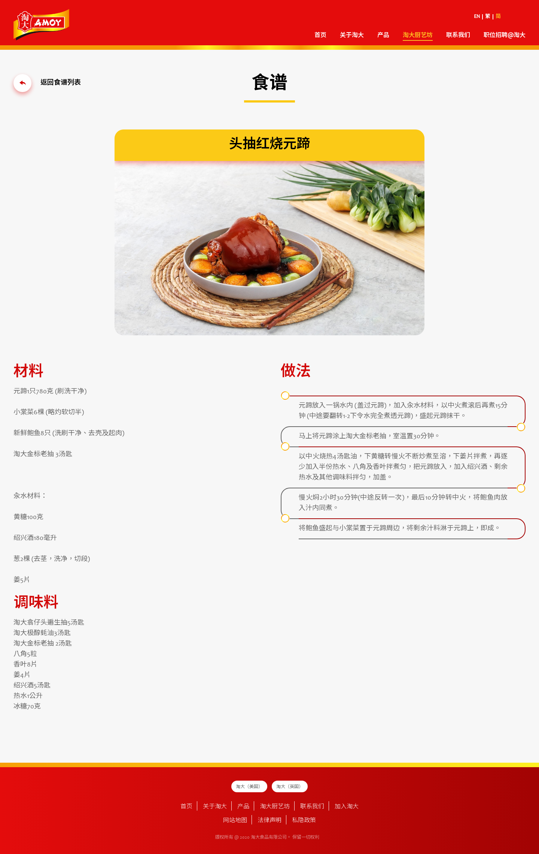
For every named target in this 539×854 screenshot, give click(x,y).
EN (477, 16)
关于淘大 (352, 36)
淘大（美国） (249, 787)
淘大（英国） (289, 787)
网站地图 (235, 821)
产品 (383, 36)
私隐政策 (304, 821)
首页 (320, 36)
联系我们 (458, 36)
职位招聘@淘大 (505, 36)
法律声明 (269, 821)
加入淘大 (347, 807)
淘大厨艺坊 (418, 36)
